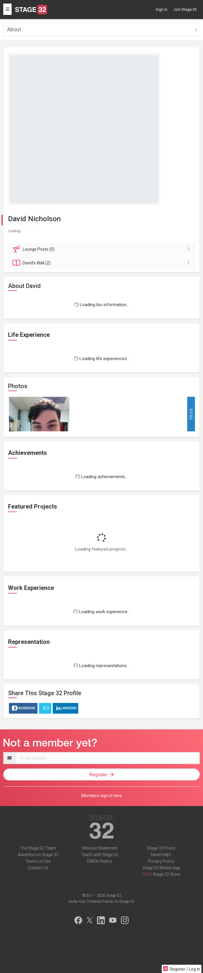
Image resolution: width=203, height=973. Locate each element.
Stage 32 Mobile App (161, 867)
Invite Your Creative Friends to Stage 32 (101, 901)
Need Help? (161, 854)
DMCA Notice (99, 861)
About (14, 29)
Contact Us (38, 867)
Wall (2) (102, 263)
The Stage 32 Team (38, 848)
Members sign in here (101, 795)
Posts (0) (102, 249)
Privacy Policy (161, 861)
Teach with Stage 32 (99, 854)
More (191, 414)
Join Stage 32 (185, 9)
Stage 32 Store (166, 874)
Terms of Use (38, 861)
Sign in (161, 9)
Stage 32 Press (161, 848)
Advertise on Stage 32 (38, 854)
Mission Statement (99, 848)
